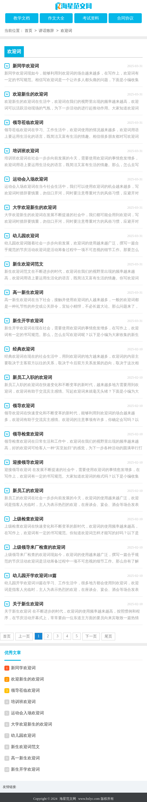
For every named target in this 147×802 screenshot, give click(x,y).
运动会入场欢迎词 (27, 713)
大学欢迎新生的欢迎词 (31, 724)
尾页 (108, 636)
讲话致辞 (46, 31)
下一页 (91, 636)
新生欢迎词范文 (25, 747)
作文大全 (56, 18)
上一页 (24, 636)
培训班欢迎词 (23, 701)
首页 (28, 31)
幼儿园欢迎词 (23, 735)
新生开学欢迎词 (25, 769)
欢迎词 (66, 31)
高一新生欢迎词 (25, 758)
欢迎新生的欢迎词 (27, 679)
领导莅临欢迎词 (25, 690)
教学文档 (21, 18)
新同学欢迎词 (23, 668)
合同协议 (125, 18)
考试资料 (91, 18)
